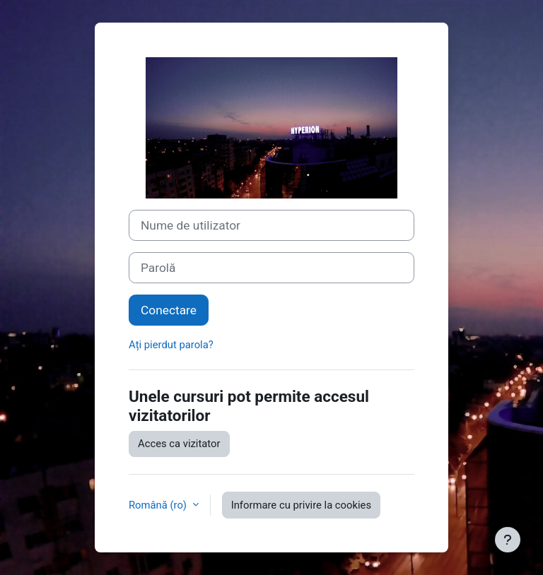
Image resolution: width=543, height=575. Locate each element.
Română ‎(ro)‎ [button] (159, 505)
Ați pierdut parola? (171, 344)
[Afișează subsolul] (507, 539)
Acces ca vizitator (179, 443)
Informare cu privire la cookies (301, 505)
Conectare (169, 310)
